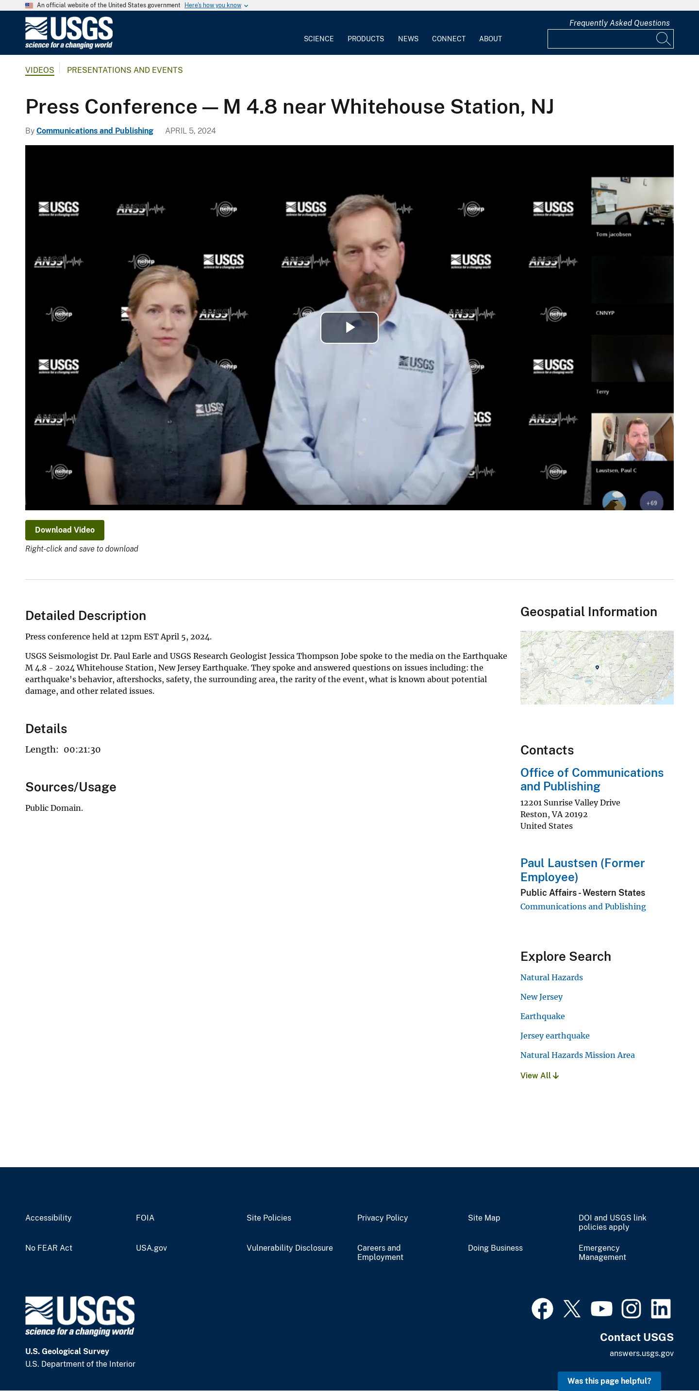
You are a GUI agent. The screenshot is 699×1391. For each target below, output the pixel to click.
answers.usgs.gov (642, 1353)
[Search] (664, 39)
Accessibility (48, 1218)
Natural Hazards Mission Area (577, 1055)
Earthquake (542, 1016)
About (490, 39)
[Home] (69, 46)
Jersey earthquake (555, 1035)
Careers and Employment (380, 1253)
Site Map (484, 1218)
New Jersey (541, 997)
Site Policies (269, 1218)
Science (319, 39)
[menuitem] (319, 33)
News (408, 39)
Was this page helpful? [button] (609, 1381)
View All (539, 1075)
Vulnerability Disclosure (290, 1248)
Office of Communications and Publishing (592, 779)
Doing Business (495, 1248)
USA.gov (151, 1248)
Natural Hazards (551, 977)
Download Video (65, 530)
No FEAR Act (48, 1248)
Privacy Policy (382, 1218)
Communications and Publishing (94, 130)
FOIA (145, 1218)
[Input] (611, 39)
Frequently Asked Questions (619, 23)
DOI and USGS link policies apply (613, 1223)
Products (366, 39)
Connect (449, 39)
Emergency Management (602, 1253)
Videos (39, 70)
